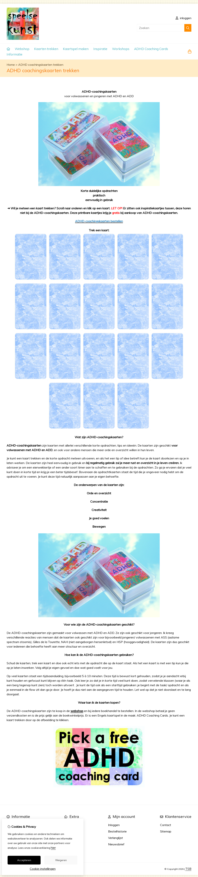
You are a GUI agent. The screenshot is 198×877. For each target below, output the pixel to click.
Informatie (14, 54)
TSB (188, 869)
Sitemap (165, 831)
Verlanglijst (115, 838)
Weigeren (61, 860)
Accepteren (24, 860)
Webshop (22, 49)
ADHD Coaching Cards (151, 49)
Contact (165, 825)
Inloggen (114, 825)
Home (11, 64)
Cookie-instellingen (43, 869)
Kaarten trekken (46, 49)
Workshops (120, 49)
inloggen (183, 18)
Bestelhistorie (117, 831)
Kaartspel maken (76, 49)
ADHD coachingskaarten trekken (40, 64)
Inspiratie (100, 49)
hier (53, 848)
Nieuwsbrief (116, 844)
